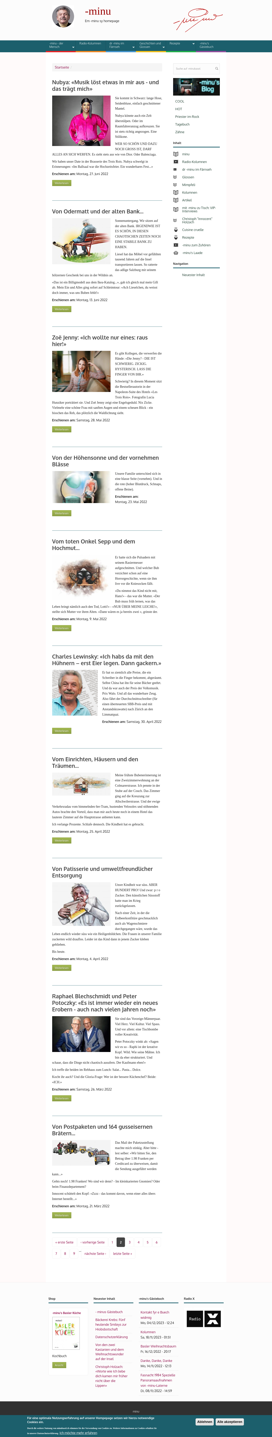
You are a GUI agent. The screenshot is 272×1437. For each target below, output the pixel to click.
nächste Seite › (95, 1254)
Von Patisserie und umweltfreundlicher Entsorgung (102, 872)
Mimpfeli (188, 185)
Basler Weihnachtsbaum (158, 1346)
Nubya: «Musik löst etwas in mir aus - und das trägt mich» (105, 85)
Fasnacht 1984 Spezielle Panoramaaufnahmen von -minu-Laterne (158, 1380)
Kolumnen (189, 192)
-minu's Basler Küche (66, 1313)
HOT (178, 109)
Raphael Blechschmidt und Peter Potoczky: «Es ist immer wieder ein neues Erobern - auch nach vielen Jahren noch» (105, 1003)
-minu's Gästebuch (206, 45)
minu (186, 154)
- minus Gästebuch (109, 1312)
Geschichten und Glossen (150, 45)
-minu (98, 11)
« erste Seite (64, 1242)
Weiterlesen (63, 182)
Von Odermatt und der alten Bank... (98, 211)
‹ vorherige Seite (93, 1242)
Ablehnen (204, 1424)
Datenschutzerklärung (111, 1337)
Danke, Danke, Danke (156, 1361)
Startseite (62, 67)
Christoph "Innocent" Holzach (197, 220)
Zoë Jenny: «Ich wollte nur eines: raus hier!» (100, 340)
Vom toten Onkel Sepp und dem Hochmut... (93, 544)
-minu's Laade (192, 253)
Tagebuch (182, 124)
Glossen (188, 177)
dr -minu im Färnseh (120, 45)
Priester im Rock (187, 117)
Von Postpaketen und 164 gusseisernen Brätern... (102, 1130)
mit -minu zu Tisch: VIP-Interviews (199, 209)
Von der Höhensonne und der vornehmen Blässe (105, 461)
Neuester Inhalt (193, 275)
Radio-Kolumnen (90, 43)
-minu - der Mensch (60, 45)
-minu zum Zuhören (196, 245)
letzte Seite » (122, 1254)
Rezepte (180, 43)
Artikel (187, 200)
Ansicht (59, 1365)
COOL (179, 101)
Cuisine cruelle (193, 230)
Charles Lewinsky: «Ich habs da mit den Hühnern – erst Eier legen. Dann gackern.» (106, 659)
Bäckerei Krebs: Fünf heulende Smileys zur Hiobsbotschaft (111, 1324)
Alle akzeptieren (229, 1424)
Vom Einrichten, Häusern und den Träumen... (95, 762)
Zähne (179, 132)
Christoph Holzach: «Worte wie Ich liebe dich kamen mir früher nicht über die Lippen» (111, 1376)
